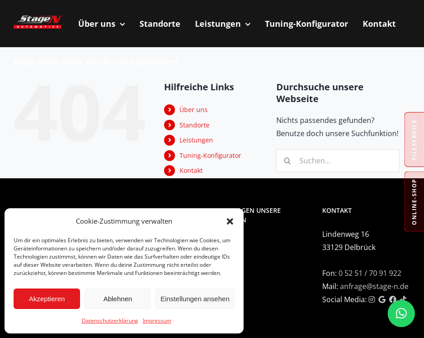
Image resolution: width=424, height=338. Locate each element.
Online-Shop (414, 201)
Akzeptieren (47, 299)
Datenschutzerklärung (110, 320)
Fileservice (414, 139)
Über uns (194, 109)
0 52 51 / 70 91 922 (370, 273)
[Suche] (287, 160)
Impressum (157, 320)
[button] (229, 221)
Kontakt (191, 170)
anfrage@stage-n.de (374, 286)
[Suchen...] (337, 160)
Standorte (195, 125)
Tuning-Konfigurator (210, 155)
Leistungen (196, 140)
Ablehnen (117, 299)
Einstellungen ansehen (194, 299)
